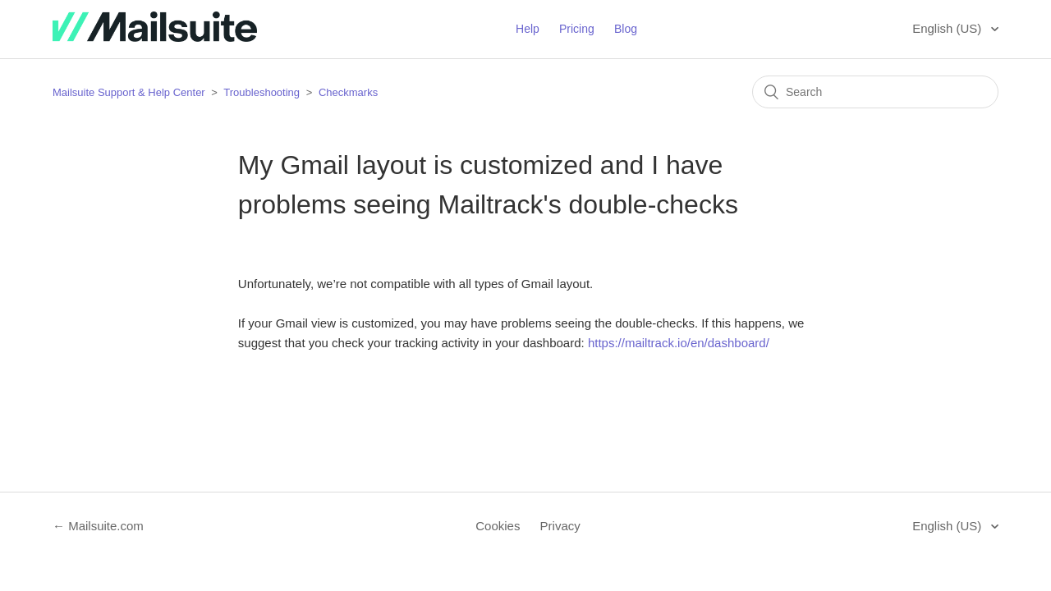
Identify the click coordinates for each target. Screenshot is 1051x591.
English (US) (948, 28)
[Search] (875, 92)
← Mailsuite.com (98, 526)
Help (527, 28)
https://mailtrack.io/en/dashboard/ (678, 343)
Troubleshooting (261, 92)
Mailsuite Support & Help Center (129, 92)
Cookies (497, 526)
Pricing (576, 28)
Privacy (560, 526)
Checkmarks (348, 92)
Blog (625, 28)
